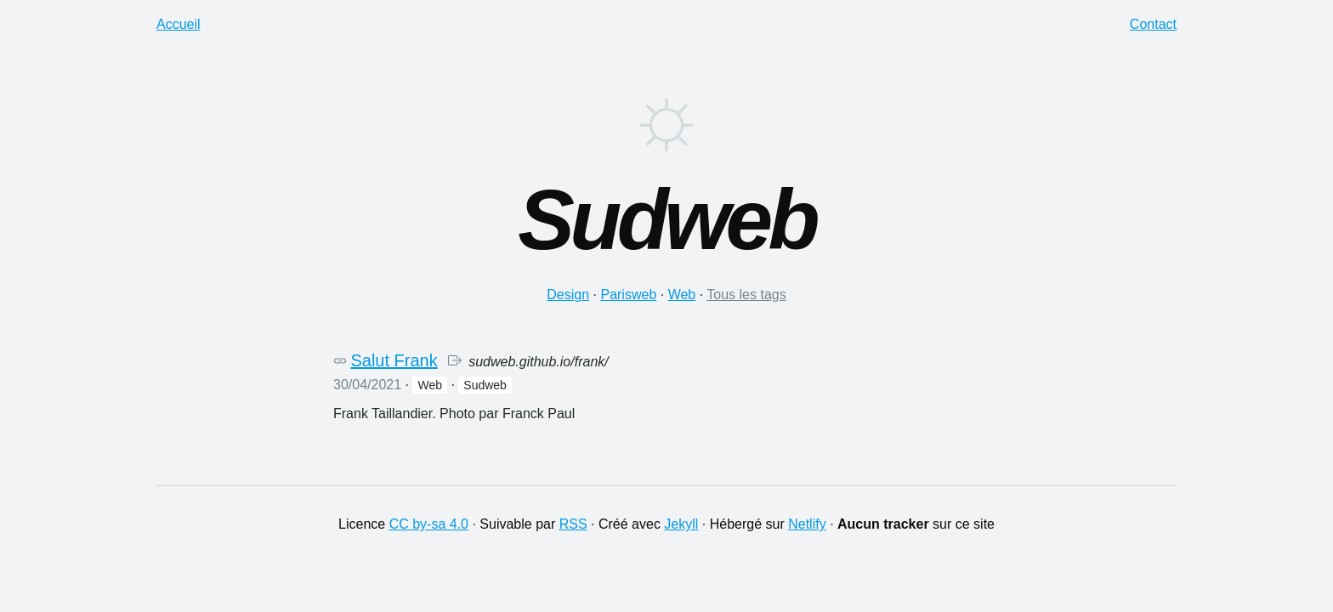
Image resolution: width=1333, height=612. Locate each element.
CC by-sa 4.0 (428, 524)
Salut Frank (393, 360)
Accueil (178, 24)
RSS (573, 524)
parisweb (628, 294)
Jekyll (681, 524)
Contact (1153, 24)
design (568, 294)
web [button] (429, 385)
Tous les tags (746, 294)
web (682, 294)
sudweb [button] (485, 385)
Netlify (806, 524)
